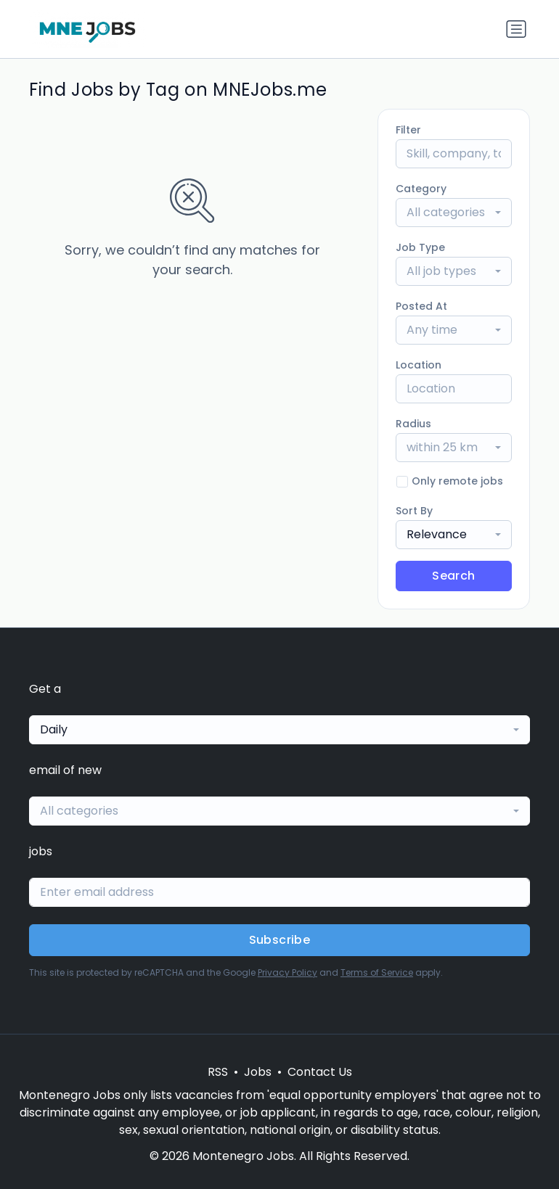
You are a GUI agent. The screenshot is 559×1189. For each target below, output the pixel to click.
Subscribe (280, 939)
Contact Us (319, 1071)
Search (453, 575)
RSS (218, 1071)
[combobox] (454, 212)
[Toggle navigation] (516, 29)
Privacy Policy (287, 972)
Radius (413, 423)
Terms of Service (376, 972)
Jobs (258, 1071)
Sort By (414, 510)
